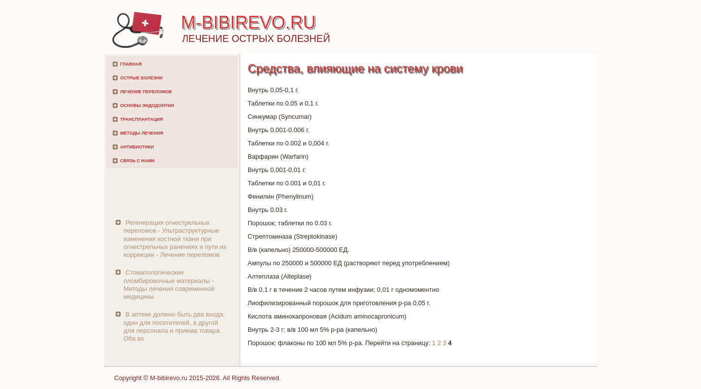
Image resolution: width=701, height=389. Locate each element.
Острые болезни (141, 77)
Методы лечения (141, 133)
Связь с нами (137, 160)
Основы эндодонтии (147, 105)
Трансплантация (141, 119)
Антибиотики (137, 146)
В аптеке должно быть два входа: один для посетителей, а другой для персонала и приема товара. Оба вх (174, 326)
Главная (131, 64)
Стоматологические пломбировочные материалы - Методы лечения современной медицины (169, 284)
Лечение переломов (146, 91)
